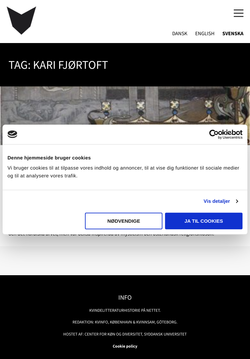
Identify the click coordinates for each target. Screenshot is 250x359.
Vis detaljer (217, 201)
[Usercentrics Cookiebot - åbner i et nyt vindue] (214, 134)
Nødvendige (123, 221)
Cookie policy (125, 346)
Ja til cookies (204, 221)
